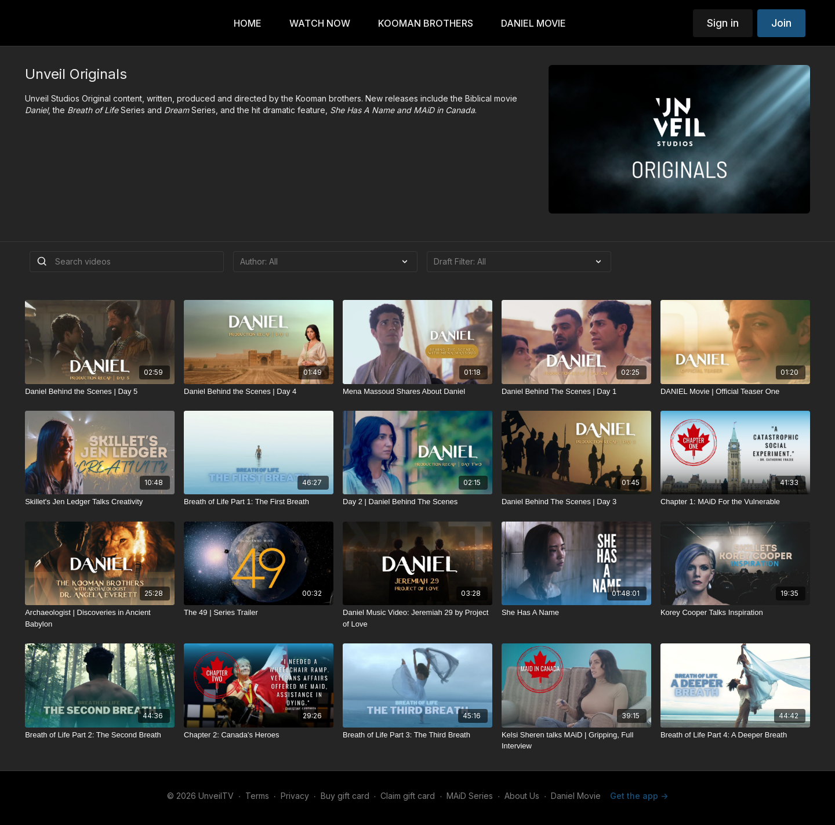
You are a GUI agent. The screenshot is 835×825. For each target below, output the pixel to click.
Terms (257, 796)
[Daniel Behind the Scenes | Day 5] (100, 391)
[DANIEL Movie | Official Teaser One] (735, 391)
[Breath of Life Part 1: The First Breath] (258, 502)
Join (781, 23)
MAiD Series (469, 796)
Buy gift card (345, 796)
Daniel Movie (576, 796)
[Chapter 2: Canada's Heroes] (258, 735)
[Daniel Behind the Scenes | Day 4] (258, 391)
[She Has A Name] (576, 612)
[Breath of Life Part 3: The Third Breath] (417, 735)
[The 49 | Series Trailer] (258, 612)
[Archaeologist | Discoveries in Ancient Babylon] (100, 618)
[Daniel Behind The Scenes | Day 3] (576, 502)
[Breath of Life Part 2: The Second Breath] (100, 735)
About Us (521, 796)
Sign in (723, 23)
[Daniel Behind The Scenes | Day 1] (576, 391)
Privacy (295, 796)
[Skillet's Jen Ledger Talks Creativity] (100, 502)
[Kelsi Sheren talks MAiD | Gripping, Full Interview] (576, 740)
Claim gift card (407, 796)
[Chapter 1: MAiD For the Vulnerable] (735, 502)
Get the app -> (639, 796)
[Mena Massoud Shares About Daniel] (417, 391)
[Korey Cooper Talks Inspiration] (735, 612)
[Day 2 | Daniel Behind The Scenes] (417, 502)
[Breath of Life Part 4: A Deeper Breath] (735, 735)
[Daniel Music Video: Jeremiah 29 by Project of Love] (417, 618)
